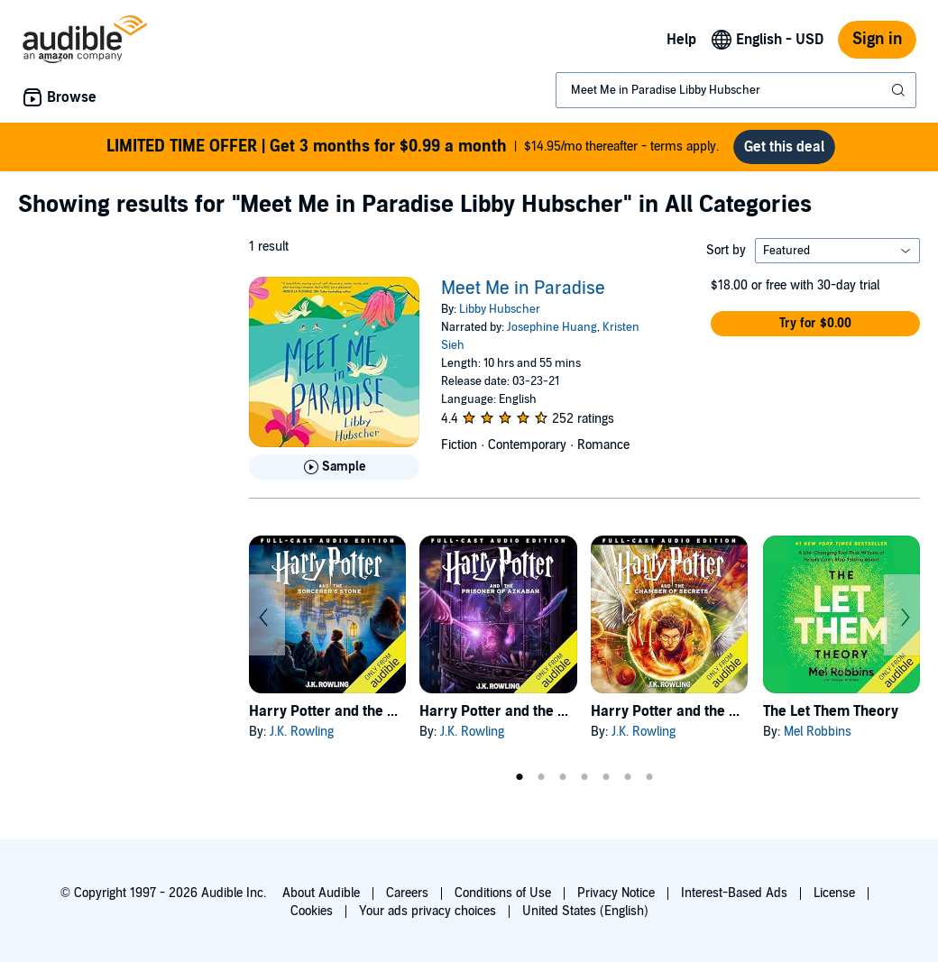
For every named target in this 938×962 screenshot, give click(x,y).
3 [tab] (563, 777)
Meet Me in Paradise (523, 288)
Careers (407, 893)
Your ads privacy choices (427, 911)
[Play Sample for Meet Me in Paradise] (334, 467)
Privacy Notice (616, 893)
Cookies (311, 911)
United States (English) (585, 911)
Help (681, 40)
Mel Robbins (817, 731)
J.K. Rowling (302, 731)
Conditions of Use (503, 893)
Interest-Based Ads (734, 893)
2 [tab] (541, 777)
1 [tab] (519, 777)
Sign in (877, 39)
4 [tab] (584, 777)
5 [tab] (606, 777)
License (834, 893)
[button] (815, 323)
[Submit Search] (900, 90)
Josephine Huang (552, 327)
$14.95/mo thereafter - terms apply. (412, 147)
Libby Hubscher (499, 309)
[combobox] (736, 90)
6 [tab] (628, 777)
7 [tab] (649, 777)
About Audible (321, 893)
